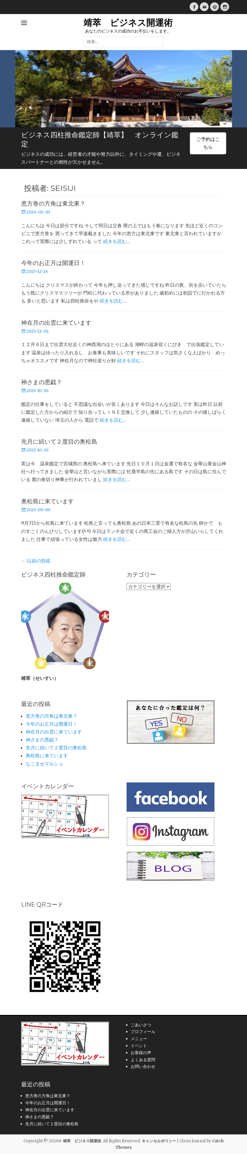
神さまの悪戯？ (41, 382)
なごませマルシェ (44, 764)
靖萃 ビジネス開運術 (128, 22)
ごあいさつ (141, 1025)
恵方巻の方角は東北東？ (53, 203)
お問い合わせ (143, 1066)
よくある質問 (143, 1059)
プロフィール (143, 1031)
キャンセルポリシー (159, 1140)
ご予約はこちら (208, 143)
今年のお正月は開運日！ (53, 262)
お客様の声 (141, 1052)
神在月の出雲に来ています (56, 322)
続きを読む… (116, 241)
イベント (139, 1045)
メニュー (139, 1038)
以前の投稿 (35, 561)
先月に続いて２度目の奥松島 (59, 441)
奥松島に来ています (47, 501)
